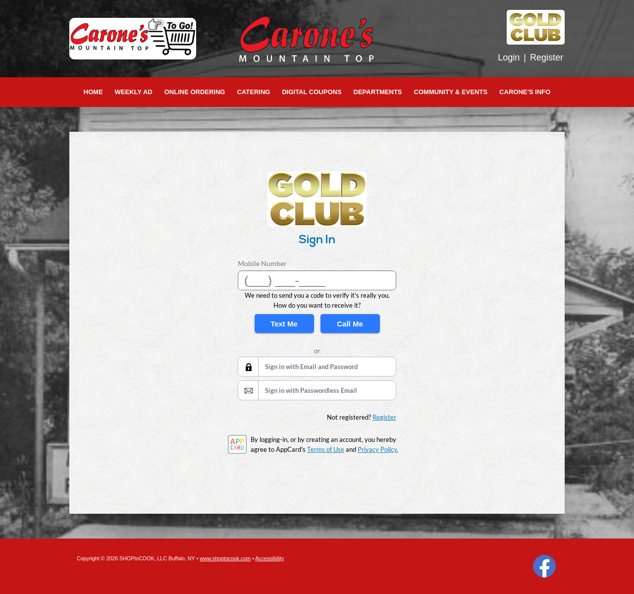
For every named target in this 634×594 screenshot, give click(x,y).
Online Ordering (194, 92)
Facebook (544, 566)
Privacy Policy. (378, 449)
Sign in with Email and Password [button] (311, 367)
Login (509, 57)
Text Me (284, 324)
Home (93, 92)
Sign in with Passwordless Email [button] (311, 390)
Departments (378, 92)
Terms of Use (325, 449)
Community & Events (451, 92)
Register (546, 57)
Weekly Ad (134, 92)
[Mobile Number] (317, 280)
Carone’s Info (524, 92)
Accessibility (269, 558)
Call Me (350, 324)
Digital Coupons (311, 92)
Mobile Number (262, 263)
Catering (253, 92)
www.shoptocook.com (225, 558)
